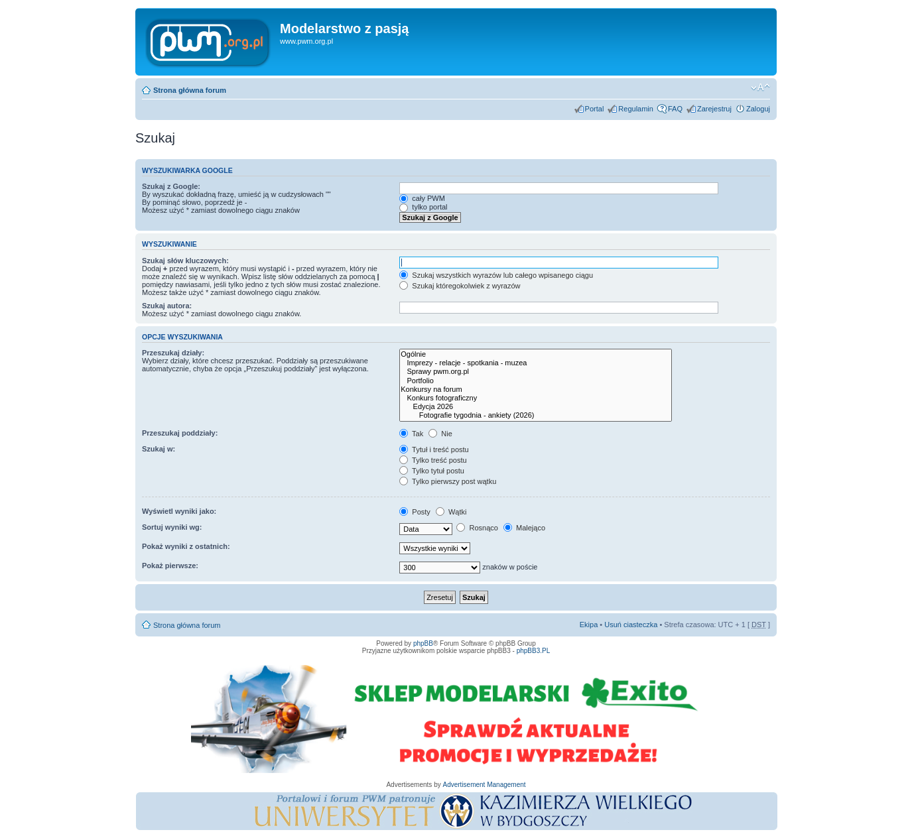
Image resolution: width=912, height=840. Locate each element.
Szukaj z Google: (171, 186)
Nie (440, 434)
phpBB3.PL (534, 650)
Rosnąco (476, 528)
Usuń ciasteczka (630, 625)
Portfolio (536, 381)
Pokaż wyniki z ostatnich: (186, 546)
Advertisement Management (483, 784)
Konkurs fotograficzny (536, 398)
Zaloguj (758, 109)
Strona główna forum (189, 90)
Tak (411, 434)
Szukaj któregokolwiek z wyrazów (459, 286)
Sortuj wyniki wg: (172, 527)
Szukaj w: (158, 449)
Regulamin (635, 109)
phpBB (423, 643)
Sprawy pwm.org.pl (536, 371)
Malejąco (524, 528)
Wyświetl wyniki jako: (179, 511)
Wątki (451, 512)
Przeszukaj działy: (173, 353)
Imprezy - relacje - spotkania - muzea (536, 363)
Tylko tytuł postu (431, 471)
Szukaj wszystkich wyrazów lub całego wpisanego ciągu (496, 275)
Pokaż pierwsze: (170, 566)
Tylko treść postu (432, 460)
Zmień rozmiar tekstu (760, 87)
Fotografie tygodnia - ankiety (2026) (536, 415)
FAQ (675, 109)
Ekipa (589, 625)
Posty (414, 512)
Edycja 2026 (536, 406)
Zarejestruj (714, 109)
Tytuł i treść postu (433, 449)
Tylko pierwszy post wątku (447, 481)
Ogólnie (536, 354)
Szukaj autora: (167, 306)
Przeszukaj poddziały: (180, 433)
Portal (594, 109)
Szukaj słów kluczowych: (185, 261)
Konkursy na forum (536, 389)
